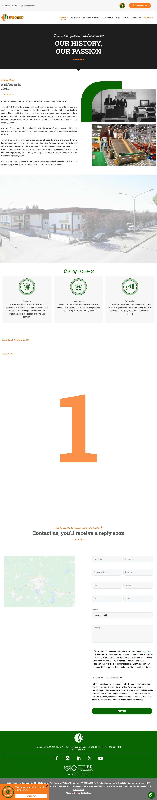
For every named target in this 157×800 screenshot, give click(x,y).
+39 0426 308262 (114, 747)
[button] (78, 219)
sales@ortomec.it (29, 5)
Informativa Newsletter (93, 786)
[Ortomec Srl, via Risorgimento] (39, 590)
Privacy (64, 786)
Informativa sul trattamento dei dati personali (125, 786)
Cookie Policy (75, 786)
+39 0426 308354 (11, 5)
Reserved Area (141, 6)
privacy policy (145, 651)
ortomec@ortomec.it (78, 747)
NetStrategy (85, 793)
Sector (95, 610)
